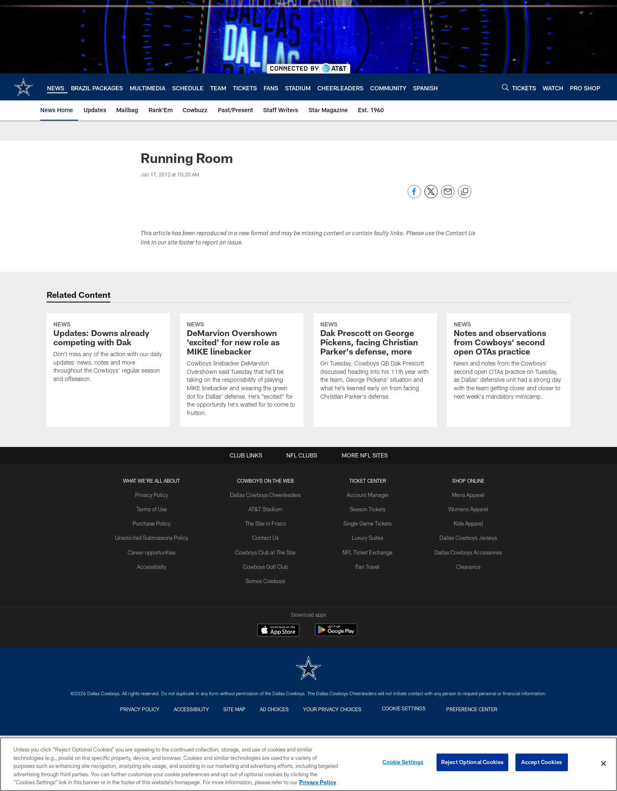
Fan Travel (367, 632)
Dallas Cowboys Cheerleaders (268, 564)
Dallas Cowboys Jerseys (464, 605)
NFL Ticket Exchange (366, 619)
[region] (308, 764)
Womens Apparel (463, 577)
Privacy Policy (157, 564)
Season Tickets (367, 577)
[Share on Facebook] (414, 196)
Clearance (463, 632)
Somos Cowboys (268, 646)
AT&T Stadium (268, 577)
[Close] (603, 763)
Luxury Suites (366, 605)
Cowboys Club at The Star (268, 619)
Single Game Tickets (366, 591)
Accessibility (157, 632)
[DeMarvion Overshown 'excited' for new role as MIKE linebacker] (241, 404)
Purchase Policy (157, 591)
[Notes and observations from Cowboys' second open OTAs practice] (508, 396)
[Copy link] (464, 192)
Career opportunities (157, 619)
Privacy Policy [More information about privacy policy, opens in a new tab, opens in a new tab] (317, 782)
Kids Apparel (464, 591)
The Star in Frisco (268, 591)
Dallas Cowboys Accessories (463, 619)
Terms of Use (157, 577)
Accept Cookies (541, 763)
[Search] (505, 87)
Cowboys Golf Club (268, 632)
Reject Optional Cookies (472, 763)
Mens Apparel (463, 564)
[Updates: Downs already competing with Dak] (108, 387)
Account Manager (366, 564)
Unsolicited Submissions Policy (157, 605)
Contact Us (268, 605)
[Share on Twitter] (431, 196)
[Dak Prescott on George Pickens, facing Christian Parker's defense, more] (375, 396)
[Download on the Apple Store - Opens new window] (278, 700)
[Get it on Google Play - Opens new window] (336, 703)
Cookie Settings (403, 763)
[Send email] (448, 196)
